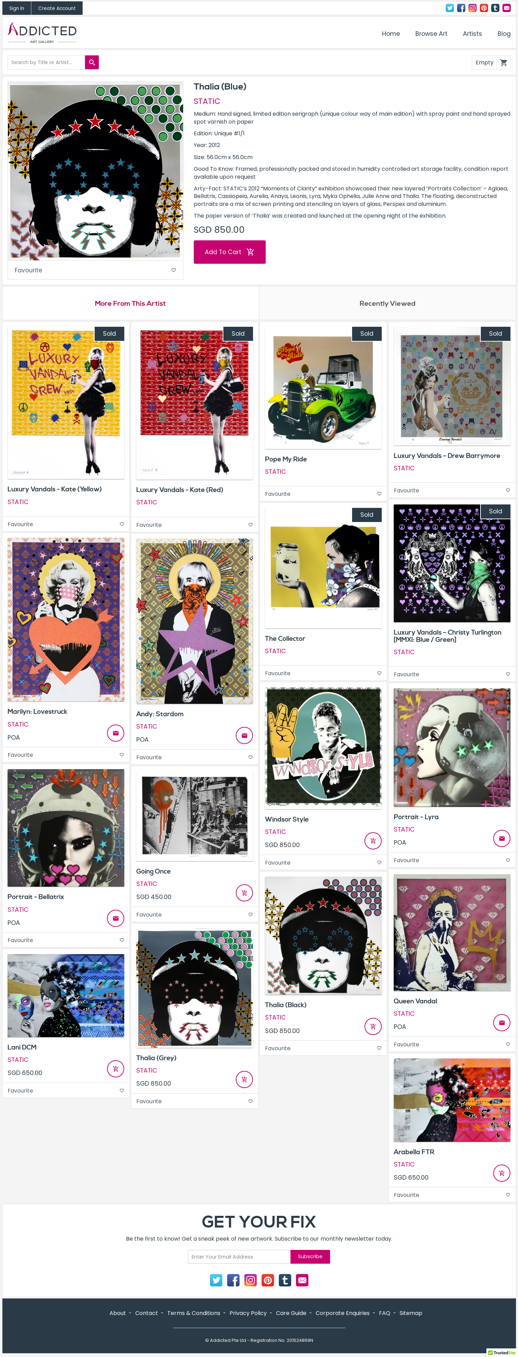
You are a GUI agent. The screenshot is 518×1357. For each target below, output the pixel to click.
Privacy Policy (248, 1314)
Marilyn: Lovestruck (37, 713)
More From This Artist (131, 305)
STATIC (207, 101)
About (117, 1314)
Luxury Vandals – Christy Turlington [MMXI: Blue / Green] (447, 637)
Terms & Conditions (193, 1314)
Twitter (450, 8)
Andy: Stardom (160, 715)
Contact (507, 8)
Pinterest (484, 8)
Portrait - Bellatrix (36, 899)
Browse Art (431, 34)
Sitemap (411, 1314)
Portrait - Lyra (416, 818)
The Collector (285, 640)
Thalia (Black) (286, 1007)
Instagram (472, 8)
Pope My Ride (286, 461)
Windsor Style (287, 821)
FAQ (384, 1314)
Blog (504, 34)
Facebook (461, 8)
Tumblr (495, 8)
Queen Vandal (415, 1003)
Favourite (96, 270)
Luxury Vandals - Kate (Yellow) (55, 491)
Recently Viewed (387, 305)
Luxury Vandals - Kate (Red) (179, 492)
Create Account (57, 8)
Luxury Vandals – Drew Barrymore (447, 457)
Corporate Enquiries (343, 1314)
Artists (472, 34)
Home (391, 34)
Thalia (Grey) (156, 1059)
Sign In (16, 8)
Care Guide (291, 1314)
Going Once (153, 873)
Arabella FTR (414, 1153)
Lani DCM (22, 1049)
